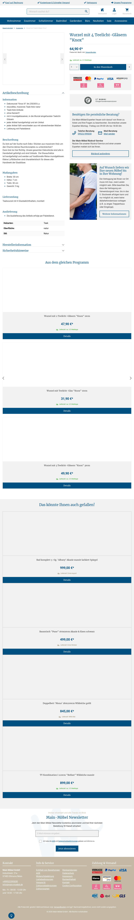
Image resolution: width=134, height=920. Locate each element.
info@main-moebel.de (13, 884)
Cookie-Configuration (72, 885)
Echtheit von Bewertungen (48, 870)
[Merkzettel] (102, 11)
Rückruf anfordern (100, 153)
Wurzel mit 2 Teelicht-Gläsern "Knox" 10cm (67, 316)
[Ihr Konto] (114, 11)
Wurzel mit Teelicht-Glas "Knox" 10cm (67, 390)
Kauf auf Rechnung (14, 2)
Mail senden (109, 134)
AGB (53, 841)
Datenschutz (68, 873)
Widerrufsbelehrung (45, 876)
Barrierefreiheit (69, 879)
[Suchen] (86, 11)
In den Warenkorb (103, 67)
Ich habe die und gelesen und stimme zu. (69, 841)
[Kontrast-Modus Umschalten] (11, 915)
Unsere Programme (122, 2)
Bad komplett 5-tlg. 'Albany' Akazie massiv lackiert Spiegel (67, 560)
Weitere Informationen (114, 214)
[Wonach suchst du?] (58, 11)
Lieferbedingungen (44, 879)
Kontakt (66, 882)
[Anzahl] (74, 67)
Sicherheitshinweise (16, 250)
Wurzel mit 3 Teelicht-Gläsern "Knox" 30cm (67, 465)
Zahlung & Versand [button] (104, 863)
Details (67, 336)
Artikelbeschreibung (16, 93)
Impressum (67, 876)
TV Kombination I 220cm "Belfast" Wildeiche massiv (67, 775)
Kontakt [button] (8, 863)
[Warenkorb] (127, 11)
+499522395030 (10, 881)
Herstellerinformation (17, 244)
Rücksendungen (69, 870)
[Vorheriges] (5, 58)
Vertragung (92, 2)
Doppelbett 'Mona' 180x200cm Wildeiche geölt (67, 703)
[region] (33, 58)
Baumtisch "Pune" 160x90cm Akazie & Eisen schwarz (67, 631)
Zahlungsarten (42, 889)
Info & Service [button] (45, 863)
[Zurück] (3, 378)
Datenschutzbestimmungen (68, 841)
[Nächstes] (62, 58)
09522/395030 (85, 134)
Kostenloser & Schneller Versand (55, 2)
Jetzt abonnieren (67, 848)
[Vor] (131, 378)
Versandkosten (90, 52)
